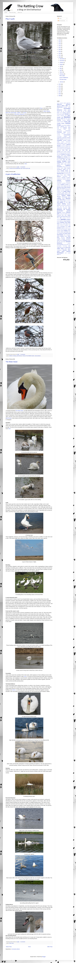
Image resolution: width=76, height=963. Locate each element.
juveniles (58, 185)
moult (58, 199)
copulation (61, 139)
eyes (58, 154)
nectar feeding (60, 201)
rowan (66, 223)
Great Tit (65, 169)
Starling (62, 236)
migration (64, 195)
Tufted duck (59, 247)
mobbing (59, 198)
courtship (59, 140)
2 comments (22, 354)
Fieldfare (58, 155)
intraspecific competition (61, 183)
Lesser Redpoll (62, 188)
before (14, 689)
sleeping (61, 232)
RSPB (69, 223)
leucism (66, 188)
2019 (60, 51)
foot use (65, 159)
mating (62, 194)
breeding (59, 120)
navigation (68, 199)
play (29, 168)
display (59, 146)
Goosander (59, 166)
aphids (69, 110)
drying (65, 148)
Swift (58, 240)
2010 (60, 93)
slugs (65, 232)
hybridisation (65, 176)
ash (63, 111)
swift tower (61, 240)
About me (20, 12)
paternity (63, 212)
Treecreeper (65, 245)
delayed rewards (67, 143)
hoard (65, 173)
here (9, 428)
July (61, 66)
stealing (65, 236)
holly (67, 173)
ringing (66, 222)
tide (69, 244)
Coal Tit (59, 128)
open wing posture (66, 206)
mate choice (65, 192)
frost (63, 162)
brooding (64, 120)
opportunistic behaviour (62, 208)
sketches (58, 232)
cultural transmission (65, 141)
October (61, 62)
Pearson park (25, 168)
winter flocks (60, 251)
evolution (65, 151)
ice (69, 176)
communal (63, 133)
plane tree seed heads (11, 112)
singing (65, 230)
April (61, 70)
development (17, 168)
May (61, 68)
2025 (60, 40)
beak (61, 112)
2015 (60, 84)
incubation (68, 177)
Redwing (62, 222)
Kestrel (62, 185)
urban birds (67, 247)
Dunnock (68, 148)
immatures (59, 177)
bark (66, 111)
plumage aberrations (66, 217)
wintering (68, 251)
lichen (69, 188)
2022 (60, 45)
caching (65, 121)
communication (67, 134)
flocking (65, 157)
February (62, 74)
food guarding (62, 158)
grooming (58, 172)
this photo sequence (19, 114)
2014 (60, 86)
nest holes (66, 202)
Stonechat (63, 237)
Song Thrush (67, 233)
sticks (44, 111)
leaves (48, 111)
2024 (60, 41)
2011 (60, 91)
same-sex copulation (64, 225)
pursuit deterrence (60, 221)
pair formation (66, 209)
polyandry (58, 219)
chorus (66, 126)
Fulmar (66, 162)
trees (69, 245)
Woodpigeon (60, 253)
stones (24, 112)
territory (69, 243)
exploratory (61, 152)
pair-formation (60, 210)
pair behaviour (19, 355)
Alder (69, 105)
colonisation (59, 129)
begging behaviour (66, 112)
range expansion (67, 221)
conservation (59, 136)
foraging (64, 161)
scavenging (62, 226)
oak (68, 205)
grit (69, 170)
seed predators (38, 355)
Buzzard (61, 121)
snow (67, 232)
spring (58, 236)
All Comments (61, 20)
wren (58, 254)
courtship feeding (66, 140)
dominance (66, 147)
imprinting (63, 177)
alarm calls (65, 105)
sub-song (68, 237)
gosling (63, 166)
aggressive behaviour (63, 104)
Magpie (65, 191)
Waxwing (65, 250)
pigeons (58, 216)
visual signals (67, 248)
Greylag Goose (64, 170)
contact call (67, 136)
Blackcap (59, 118)
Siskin (69, 230)
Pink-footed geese (64, 216)
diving (67, 146)
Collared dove (66, 128)
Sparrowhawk (60, 234)
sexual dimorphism (63, 229)
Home (6, 12)
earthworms (59, 150)
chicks (58, 126)
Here (25, 163)
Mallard (68, 191)
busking (58, 121)
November (62, 60)
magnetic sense (60, 191)
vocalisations (59, 250)
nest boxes (68, 201)
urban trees (60, 248)
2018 (60, 53)
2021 (60, 47)
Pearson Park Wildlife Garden (28, 355)
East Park (65, 150)
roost (64, 223)
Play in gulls (10, 19)
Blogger (44, 956)
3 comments (22, 941)
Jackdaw (67, 184)
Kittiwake (65, 185)
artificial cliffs (59, 111)
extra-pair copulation (66, 152)
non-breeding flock (63, 205)
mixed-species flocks (66, 196)
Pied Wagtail (67, 215)
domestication (61, 147)
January (61, 81)
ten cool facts (62, 241)
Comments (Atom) (16, 949)
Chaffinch (68, 125)
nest (64, 201)
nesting (64, 204)
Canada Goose (60, 123)
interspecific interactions (63, 181)
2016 (60, 57)
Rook (58, 223)
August (61, 64)
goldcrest (59, 165)
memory (58, 195)
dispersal (68, 144)
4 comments (22, 166)
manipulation (59, 192)
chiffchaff (62, 126)
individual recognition (63, 180)
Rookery (61, 223)
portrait (63, 219)
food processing (67, 158)
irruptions (63, 184)
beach (58, 112)
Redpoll (58, 222)
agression (59, 105)
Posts (59, 18)
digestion (64, 144)
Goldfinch (67, 165)
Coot (58, 139)
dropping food (61, 148)
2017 (60, 55)
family (60, 154)
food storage (59, 159)
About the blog (12, 12)
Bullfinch (11, 355)
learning (59, 187)
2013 (60, 88)
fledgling (59, 157)
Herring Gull (60, 173)
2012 (60, 89)
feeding (14, 355)
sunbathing (68, 238)
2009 (60, 95)
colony (65, 129)
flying (58, 158)
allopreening (59, 107)
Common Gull (12, 168)
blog (41, 108)
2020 (60, 49)
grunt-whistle (66, 172)
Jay (69, 184)
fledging (68, 155)
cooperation (59, 137)
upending (63, 247)
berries (67, 114)
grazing (66, 166)
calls (69, 121)
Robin (69, 222)
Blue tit (63, 118)
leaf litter (68, 185)
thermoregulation (60, 244)
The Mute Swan (11, 362)
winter (69, 250)
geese (62, 163)
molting (63, 198)
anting (65, 110)
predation (68, 219)
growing (62, 172)
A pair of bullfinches (13, 174)
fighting (62, 155)
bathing (68, 111)
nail (65, 199)
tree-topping (59, 245)
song (63, 233)
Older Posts (49, 946)
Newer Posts (9, 946)
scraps (66, 226)
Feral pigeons (67, 154)
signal (62, 230)
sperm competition (67, 234)
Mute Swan (11, 943)
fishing (65, 155)
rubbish (18, 112)
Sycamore (65, 240)
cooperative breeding (66, 137)
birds (66, 115)
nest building (60, 202)
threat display (66, 244)
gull (21, 168)
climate (69, 126)
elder (62, 151)
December (62, 58)
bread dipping (67, 118)
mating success (67, 194)
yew (60, 254)
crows (58, 141)
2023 (60, 43)
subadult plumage (61, 238)
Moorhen (68, 198)
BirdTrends (8, 418)
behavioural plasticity (61, 114)
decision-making (60, 143)
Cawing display (63, 125)
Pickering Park (60, 215)
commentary (68, 130)
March (61, 72)
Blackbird (67, 117)
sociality (60, 233)
